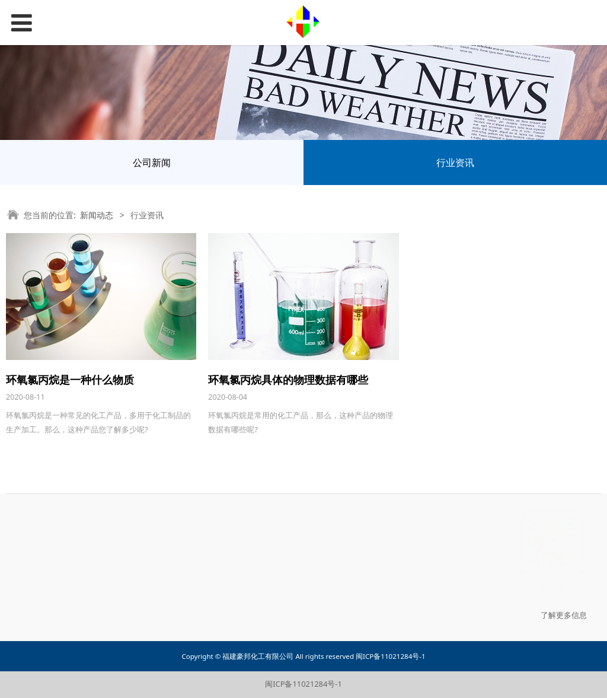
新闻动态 (96, 215)
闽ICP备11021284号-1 (303, 683)
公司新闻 (152, 162)
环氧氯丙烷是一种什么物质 (70, 379)
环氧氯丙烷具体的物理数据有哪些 (288, 379)
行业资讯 (455, 162)
